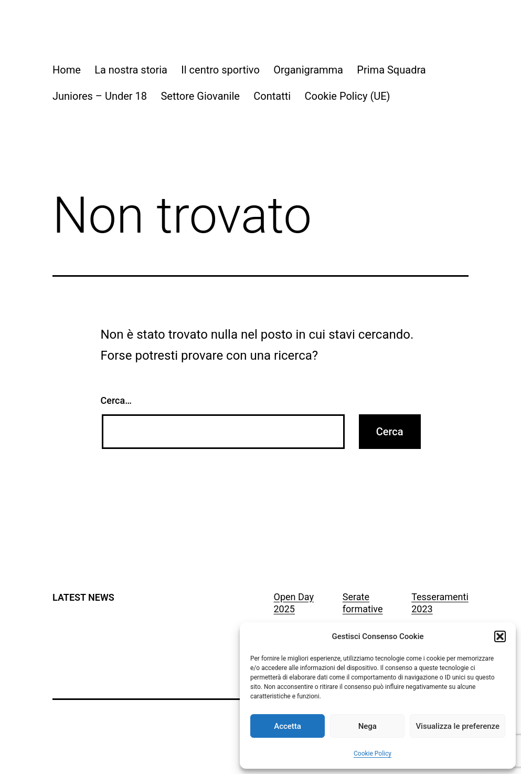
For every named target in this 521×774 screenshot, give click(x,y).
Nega (367, 726)
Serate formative (363, 602)
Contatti (272, 96)
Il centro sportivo (220, 70)
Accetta (287, 726)
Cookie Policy (372, 753)
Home (66, 70)
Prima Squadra (391, 70)
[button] (500, 636)
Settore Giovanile (200, 96)
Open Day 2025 (294, 602)
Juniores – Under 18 (99, 96)
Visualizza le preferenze (457, 726)
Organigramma (308, 70)
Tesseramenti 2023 (440, 602)
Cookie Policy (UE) (347, 96)
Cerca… (116, 400)
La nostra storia (130, 70)
